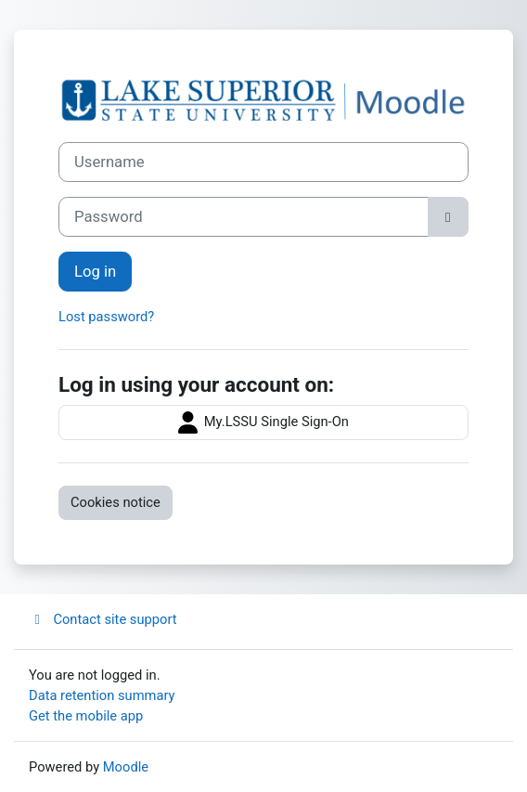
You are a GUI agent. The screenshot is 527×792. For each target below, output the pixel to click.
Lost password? (106, 316)
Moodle (125, 767)
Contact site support (103, 619)
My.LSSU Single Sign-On (263, 422)
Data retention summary (102, 695)
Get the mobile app (86, 716)
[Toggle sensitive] (448, 217)
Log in (95, 271)
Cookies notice (116, 502)
